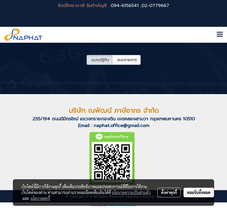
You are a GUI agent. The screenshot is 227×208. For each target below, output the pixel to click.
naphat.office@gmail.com (121, 125)
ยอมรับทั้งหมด (199, 192)
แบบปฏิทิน (99, 60)
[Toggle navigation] (220, 34)
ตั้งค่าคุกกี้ (169, 192)
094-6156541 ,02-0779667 (140, 5)
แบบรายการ (126, 60)
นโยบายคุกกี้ (40, 198)
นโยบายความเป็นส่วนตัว (131, 192)
